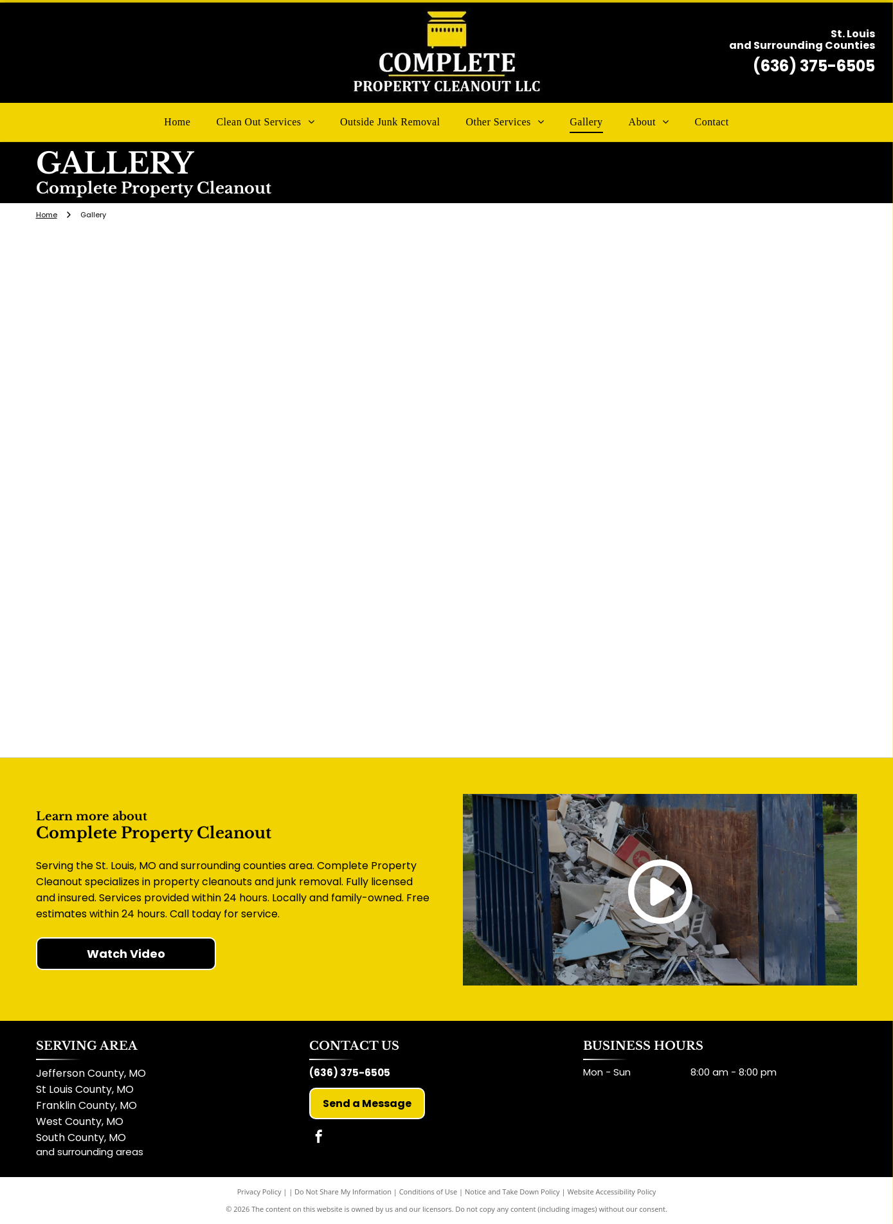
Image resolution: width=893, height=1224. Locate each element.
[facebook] (319, 1138)
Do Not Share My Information (343, 1191)
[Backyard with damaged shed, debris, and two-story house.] (174, 655)
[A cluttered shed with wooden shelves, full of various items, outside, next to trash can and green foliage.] (719, 491)
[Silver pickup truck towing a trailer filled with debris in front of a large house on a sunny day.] (719, 655)
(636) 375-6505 (814, 65)
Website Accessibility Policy (611, 1191)
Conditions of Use (428, 1191)
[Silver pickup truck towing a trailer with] (174, 328)
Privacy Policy (259, 1191)
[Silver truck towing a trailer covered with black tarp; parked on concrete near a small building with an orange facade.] (174, 491)
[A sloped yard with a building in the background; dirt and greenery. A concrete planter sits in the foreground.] (446, 491)
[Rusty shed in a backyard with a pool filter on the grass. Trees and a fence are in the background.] (446, 655)
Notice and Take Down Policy (512, 1191)
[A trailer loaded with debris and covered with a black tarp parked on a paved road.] (719, 328)
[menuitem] (177, 122)
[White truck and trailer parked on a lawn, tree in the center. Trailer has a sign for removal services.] (446, 328)
